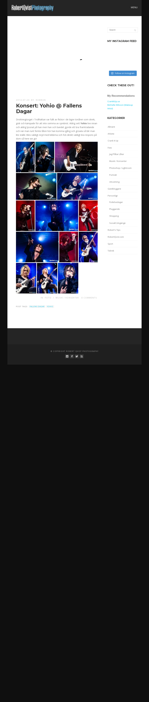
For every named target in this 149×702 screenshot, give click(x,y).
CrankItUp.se (113, 101)
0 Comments (89, 297)
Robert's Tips (114, 229)
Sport (110, 243)
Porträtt (113, 174)
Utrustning (114, 181)
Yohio (50, 306)
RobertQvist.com (116, 236)
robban (41, 100)
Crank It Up (113, 140)
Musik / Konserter (67, 297)
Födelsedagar (116, 202)
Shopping (114, 215)
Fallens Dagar (37, 306)
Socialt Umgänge (117, 223)
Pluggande (114, 209)
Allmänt (111, 126)
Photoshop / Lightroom (120, 168)
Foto (48, 297)
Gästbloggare (114, 188)
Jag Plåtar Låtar (116, 154)
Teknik (111, 250)
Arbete (111, 133)
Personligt (113, 195)
